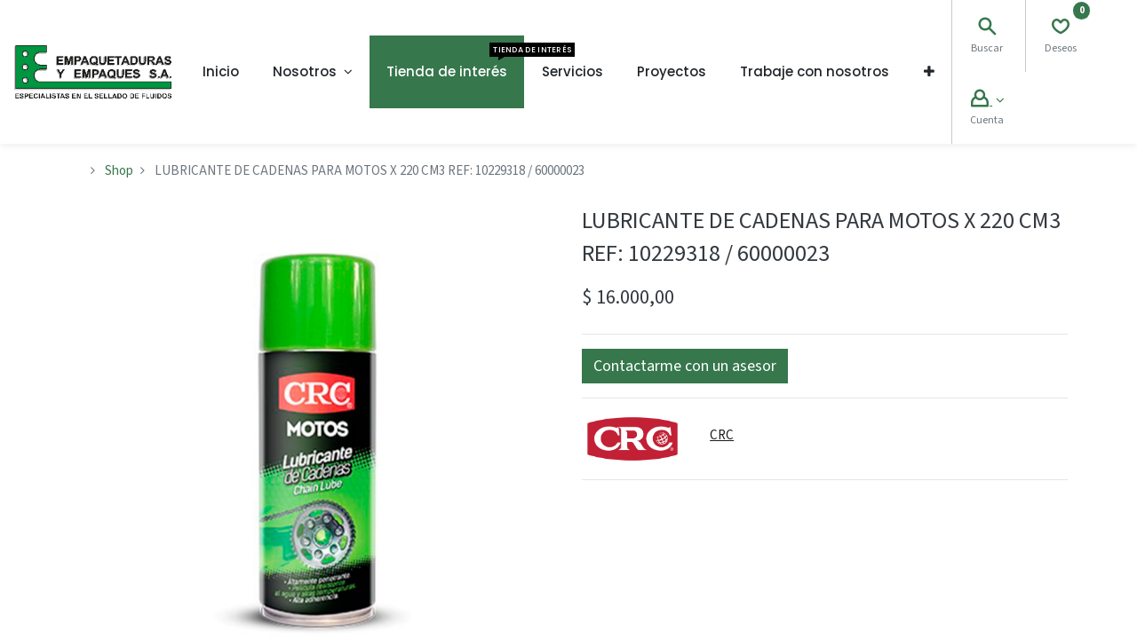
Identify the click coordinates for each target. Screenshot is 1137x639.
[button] (929, 72)
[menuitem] (221, 72)
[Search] (987, 29)
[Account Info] (987, 100)
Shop (119, 171)
